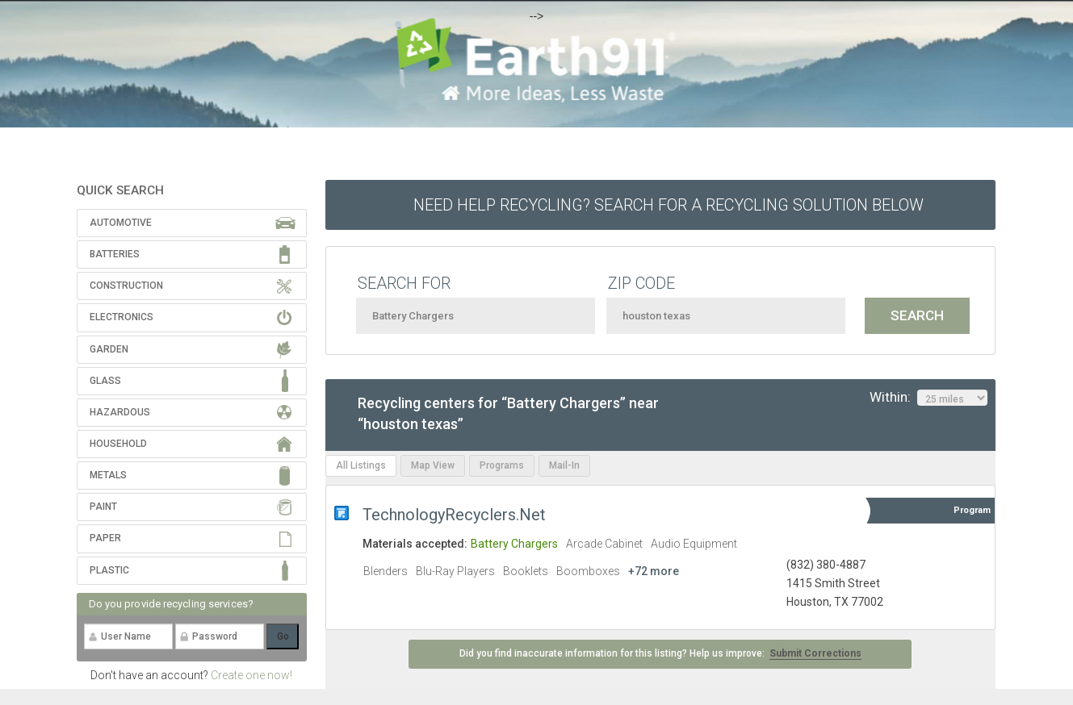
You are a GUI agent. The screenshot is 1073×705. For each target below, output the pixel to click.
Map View (433, 465)
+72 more (653, 571)
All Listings (361, 465)
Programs (502, 465)
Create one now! (251, 675)
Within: (928, 398)
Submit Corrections (815, 653)
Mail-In (564, 465)
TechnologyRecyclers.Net (454, 514)
